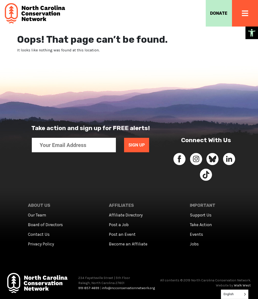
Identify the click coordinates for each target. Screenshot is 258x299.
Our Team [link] (37, 215)
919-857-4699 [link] (88, 288)
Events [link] (196, 234)
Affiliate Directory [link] (126, 215)
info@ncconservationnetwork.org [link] (128, 288)
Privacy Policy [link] (41, 244)
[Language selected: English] (234, 294)
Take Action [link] (201, 224)
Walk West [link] (242, 285)
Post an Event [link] (122, 234)
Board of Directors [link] (45, 224)
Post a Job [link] (119, 224)
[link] (251, 33)
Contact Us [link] (39, 234)
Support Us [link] (201, 215)
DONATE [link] (218, 13)
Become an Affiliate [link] (128, 244)
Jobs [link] (194, 244)
